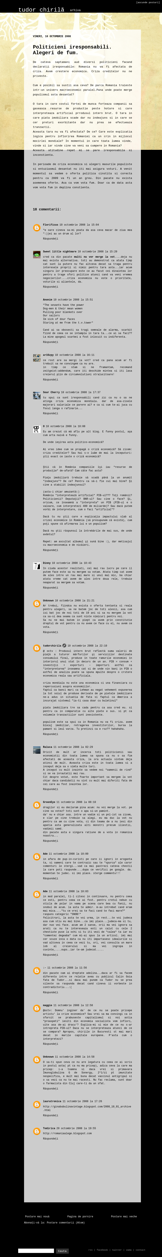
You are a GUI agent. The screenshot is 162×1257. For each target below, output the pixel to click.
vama (128, 1250)
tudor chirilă (41, 10)
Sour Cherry (51, 392)
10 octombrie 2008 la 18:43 (71, 563)
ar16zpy (48, 355)
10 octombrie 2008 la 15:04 (79, 224)
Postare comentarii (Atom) (66, 1222)
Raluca (47, 747)
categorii (76, 22)
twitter (117, 1250)
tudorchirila (52, 645)
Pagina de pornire (80, 1216)
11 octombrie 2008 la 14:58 (74, 1056)
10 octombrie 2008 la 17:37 (80, 392)
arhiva (75, 10)
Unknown (48, 600)
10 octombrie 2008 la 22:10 (87, 645)
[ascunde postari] (148, 2)
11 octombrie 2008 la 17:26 (82, 1101)
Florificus (50, 224)
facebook (102, 1250)
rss (90, 1250)
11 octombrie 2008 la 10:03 (68, 891)
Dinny (47, 563)
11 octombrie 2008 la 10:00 (68, 853)
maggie (47, 1005)
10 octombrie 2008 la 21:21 (74, 600)
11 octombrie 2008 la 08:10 (76, 802)
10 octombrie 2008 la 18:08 (65, 426)
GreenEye (49, 802)
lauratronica (52, 1101)
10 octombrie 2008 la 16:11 (74, 355)
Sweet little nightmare (59, 251)
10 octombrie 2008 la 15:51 (73, 299)
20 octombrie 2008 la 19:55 (76, 1128)
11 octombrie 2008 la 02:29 (73, 747)
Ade (45, 853)
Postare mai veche (124, 1216)
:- (44, 967)
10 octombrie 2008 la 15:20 (97, 251)
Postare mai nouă (37, 1216)
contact (140, 1250)
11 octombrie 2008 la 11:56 (67, 967)
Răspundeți (50, 238)
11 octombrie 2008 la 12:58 (73, 1005)
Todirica (49, 1128)
